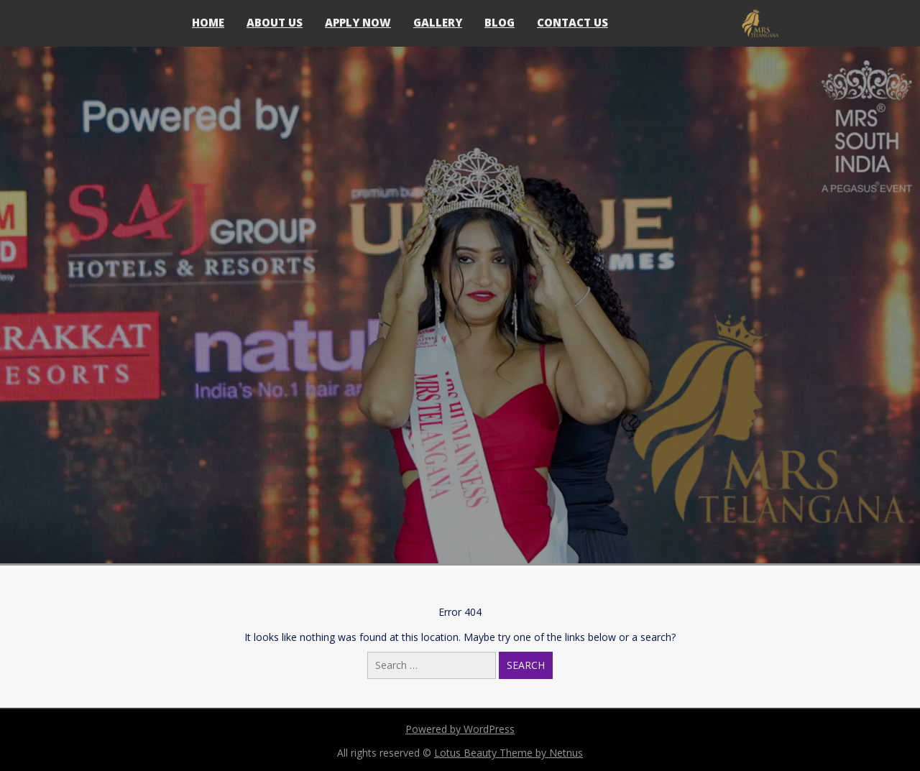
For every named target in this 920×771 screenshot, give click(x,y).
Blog (499, 22)
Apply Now (358, 22)
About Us (275, 22)
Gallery (437, 22)
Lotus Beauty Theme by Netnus (508, 753)
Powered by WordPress (460, 729)
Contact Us (572, 22)
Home (208, 22)
